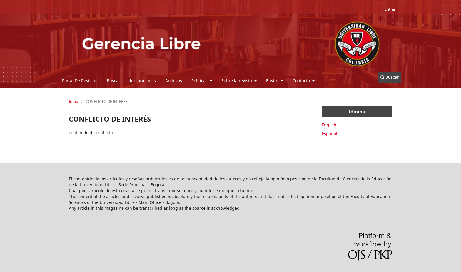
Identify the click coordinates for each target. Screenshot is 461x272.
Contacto (302, 80)
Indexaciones (143, 80)
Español (329, 133)
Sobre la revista (237, 80)
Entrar (390, 9)
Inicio (73, 101)
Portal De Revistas (79, 80)
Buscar (113, 80)
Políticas (200, 80)
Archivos (173, 80)
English (329, 124)
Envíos (273, 80)
